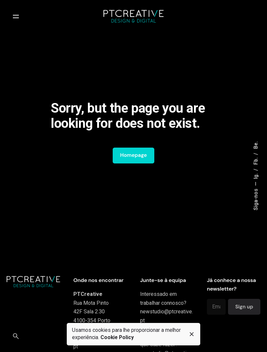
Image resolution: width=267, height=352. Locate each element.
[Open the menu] (16, 16)
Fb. (256, 161)
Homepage (133, 155)
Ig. (256, 175)
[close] (191, 334)
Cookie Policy (117, 337)
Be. (256, 145)
